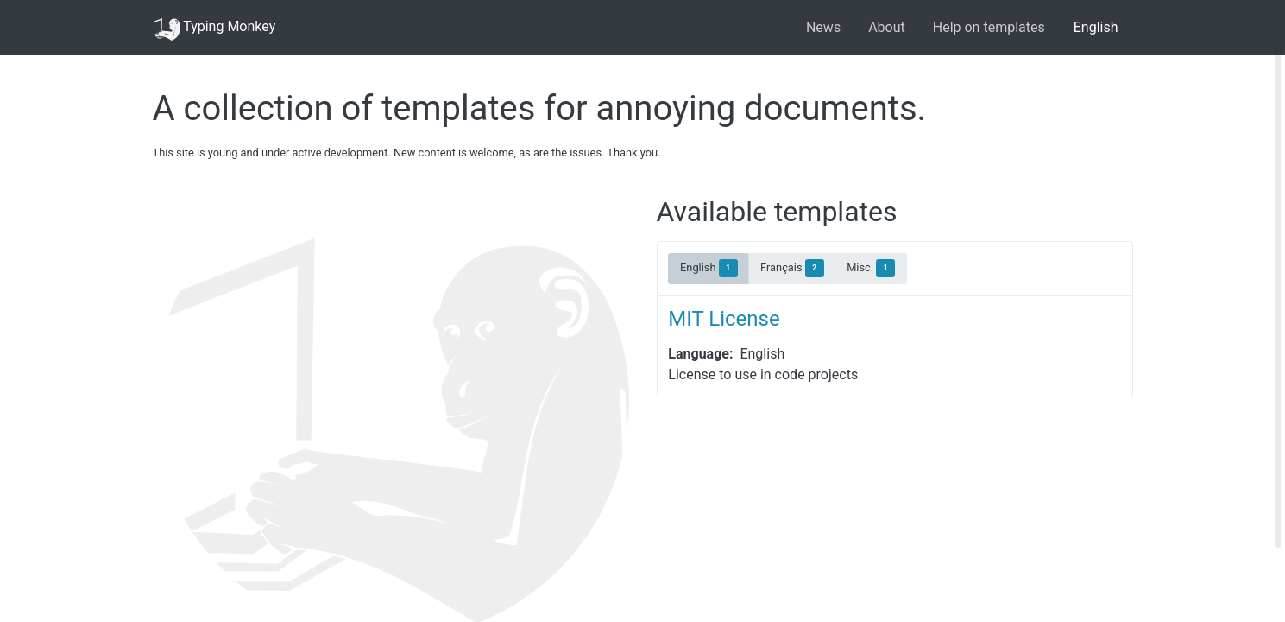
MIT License (723, 319)
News (823, 27)
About (886, 27)
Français (791, 268)
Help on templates (989, 27)
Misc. (871, 268)
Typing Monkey (214, 27)
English (1096, 27)
